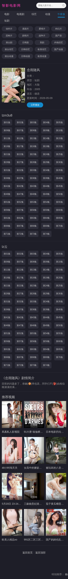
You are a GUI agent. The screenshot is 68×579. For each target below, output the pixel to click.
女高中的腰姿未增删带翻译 (39, 467)
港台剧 (9, 42)
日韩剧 (25, 42)
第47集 (20, 194)
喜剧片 (25, 28)
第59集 (46, 210)
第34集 (46, 170)
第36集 (7, 178)
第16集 (7, 146)
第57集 (20, 210)
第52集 (20, 202)
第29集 (46, 162)
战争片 (42, 35)
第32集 (20, 170)
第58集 (33, 210)
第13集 (33, 138)
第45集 (59, 186)
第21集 (7, 154)
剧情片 (25, 35)
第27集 (20, 162)
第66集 (7, 226)
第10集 (59, 130)
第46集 (7, 194)
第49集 (46, 194)
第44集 (46, 186)
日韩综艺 (25, 49)
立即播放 (35, 105)
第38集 (33, 178)
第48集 (33, 194)
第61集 (7, 218)
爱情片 (42, 28)
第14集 (46, 138)
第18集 (33, 146)
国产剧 (58, 35)
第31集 (7, 170)
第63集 (33, 218)
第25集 (59, 154)
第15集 (59, 138)
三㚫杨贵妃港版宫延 (35, 503)
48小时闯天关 (9, 467)
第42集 (20, 186)
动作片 (9, 28)
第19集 (46, 146)
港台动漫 (9, 56)
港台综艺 (9, 49)
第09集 (46, 130)
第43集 (33, 186)
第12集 (20, 138)
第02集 (20, 122)
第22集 (20, 154)
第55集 (59, 202)
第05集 (59, 122)
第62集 (20, 218)
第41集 (7, 186)
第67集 (20, 226)
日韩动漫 (25, 56)
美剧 (42, 42)
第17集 (20, 146)
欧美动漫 (42, 56)
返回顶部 (40, 552)
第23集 (33, 154)
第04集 (46, 122)
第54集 (46, 202)
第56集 (7, 210)
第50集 (59, 194)
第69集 (46, 226)
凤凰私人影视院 (11, 431)
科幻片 (58, 28)
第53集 (33, 202)
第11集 (7, 138)
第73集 (33, 234)
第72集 (20, 234)
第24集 (46, 154)
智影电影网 (11, 5)
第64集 (46, 218)
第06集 (7, 130)
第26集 (7, 162)
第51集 (7, 202)
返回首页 (27, 552)
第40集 (59, 178)
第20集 (59, 146)
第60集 (59, 210)
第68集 (33, 226)
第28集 (33, 162)
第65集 (59, 218)
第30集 (59, 162)
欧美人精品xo (9, 539)
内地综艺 (58, 42)
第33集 (33, 170)
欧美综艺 (42, 49)
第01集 (7, 122)
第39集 (46, 178)
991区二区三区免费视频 (37, 539)
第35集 (59, 170)
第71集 (7, 234)
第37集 (20, 178)
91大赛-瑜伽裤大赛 (34, 431)
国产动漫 (58, 49)
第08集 (33, 130)
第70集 (59, 226)
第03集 (33, 122)
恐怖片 (9, 35)
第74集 (46, 234)
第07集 (20, 130)
